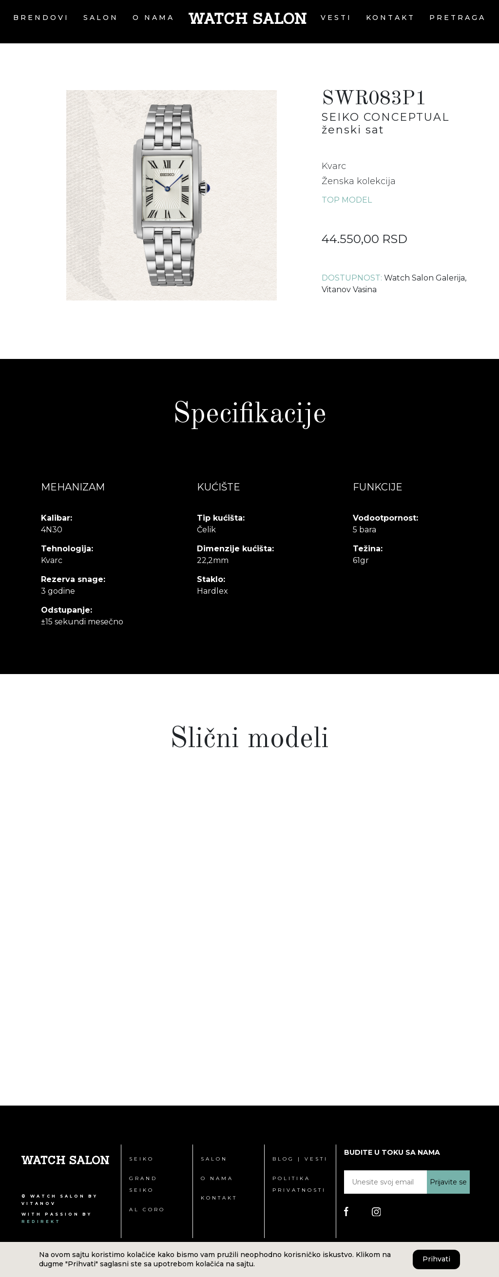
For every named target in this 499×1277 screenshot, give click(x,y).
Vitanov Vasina (349, 289)
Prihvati (436, 1259)
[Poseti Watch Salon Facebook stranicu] (346, 1211)
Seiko (141, 1159)
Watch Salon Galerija (424, 277)
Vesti (336, 17)
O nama (153, 17)
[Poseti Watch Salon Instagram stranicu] (376, 1211)
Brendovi (41, 17)
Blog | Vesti (300, 1159)
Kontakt (390, 17)
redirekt (41, 1221)
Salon (100, 17)
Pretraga (457, 17)
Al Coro (147, 1209)
